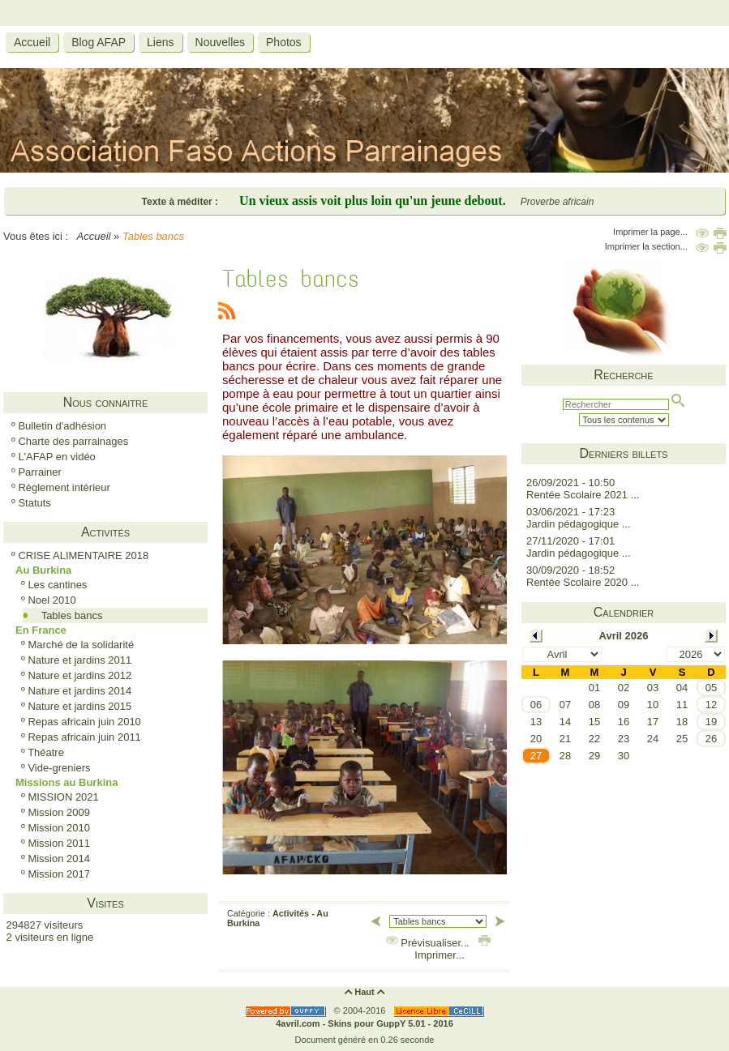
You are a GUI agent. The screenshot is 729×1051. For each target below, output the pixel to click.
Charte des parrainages (73, 441)
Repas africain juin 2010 (84, 722)
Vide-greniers (59, 768)
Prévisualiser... (429, 943)
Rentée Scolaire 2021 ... (582, 495)
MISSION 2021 (63, 797)
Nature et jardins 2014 (79, 691)
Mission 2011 (59, 843)
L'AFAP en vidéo (56, 457)
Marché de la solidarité (81, 645)
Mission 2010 (59, 828)
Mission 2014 (59, 858)
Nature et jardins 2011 (79, 660)
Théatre (46, 752)
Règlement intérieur (63, 487)
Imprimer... (451, 949)
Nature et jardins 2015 (79, 706)
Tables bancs (72, 615)
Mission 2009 (59, 812)
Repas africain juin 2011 (84, 737)
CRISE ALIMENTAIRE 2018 (83, 555)
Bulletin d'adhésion (62, 426)
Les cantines (57, 585)
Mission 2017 (59, 874)
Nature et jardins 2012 (79, 675)
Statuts (34, 503)
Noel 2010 (51, 600)
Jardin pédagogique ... (578, 524)
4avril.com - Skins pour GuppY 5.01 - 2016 (364, 1023)
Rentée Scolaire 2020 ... (582, 582)
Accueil (94, 236)
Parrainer (39, 472)
